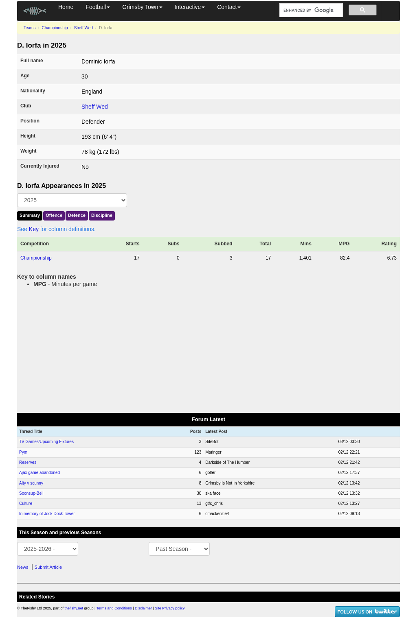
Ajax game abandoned (39, 472)
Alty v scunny (31, 483)
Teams (29, 28)
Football (98, 7)
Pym (23, 452)
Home (65, 7)
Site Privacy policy (169, 608)
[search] (310, 10)
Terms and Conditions (114, 608)
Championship (55, 28)
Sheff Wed (83, 28)
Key (34, 229)
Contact (229, 7)
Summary (30, 215)
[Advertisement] (208, 349)
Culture (25, 503)
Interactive (190, 7)
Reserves (27, 462)
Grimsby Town (142, 7)
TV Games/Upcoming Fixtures (46, 441)
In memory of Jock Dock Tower (47, 513)
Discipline (101, 215)
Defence (77, 215)
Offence (54, 215)
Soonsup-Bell (31, 493)
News (23, 567)
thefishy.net (74, 608)
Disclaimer (143, 608)
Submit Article (48, 567)
